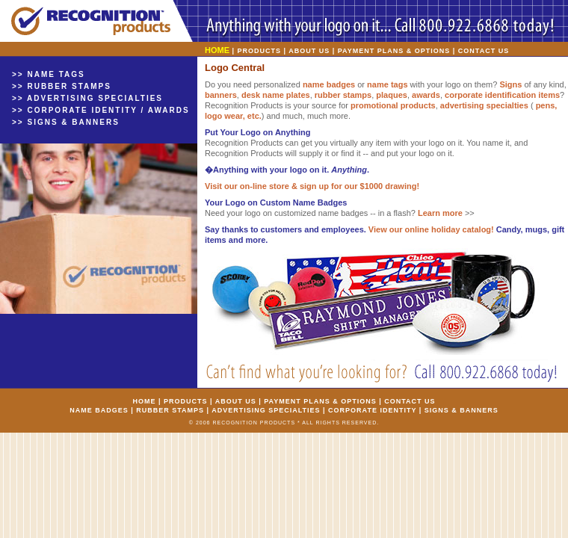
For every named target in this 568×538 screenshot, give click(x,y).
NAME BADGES (99, 410)
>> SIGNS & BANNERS (66, 122)
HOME (143, 401)
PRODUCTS (260, 51)
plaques (391, 94)
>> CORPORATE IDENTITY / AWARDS (101, 110)
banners (221, 94)
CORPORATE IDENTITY (372, 410)
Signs (510, 84)
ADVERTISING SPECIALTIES (266, 410)
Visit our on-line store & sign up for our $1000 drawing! (312, 186)
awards (426, 94)
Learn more (440, 212)
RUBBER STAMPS (170, 410)
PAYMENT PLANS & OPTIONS (394, 51)
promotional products (393, 105)
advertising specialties (484, 105)
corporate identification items (502, 94)
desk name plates (275, 94)
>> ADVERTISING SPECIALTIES (87, 98)
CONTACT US (483, 51)
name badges (329, 84)
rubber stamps (343, 94)
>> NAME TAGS (48, 74)
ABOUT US (309, 51)
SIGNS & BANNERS (461, 410)
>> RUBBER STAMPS (61, 86)
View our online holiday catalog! (431, 229)
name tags (387, 84)
